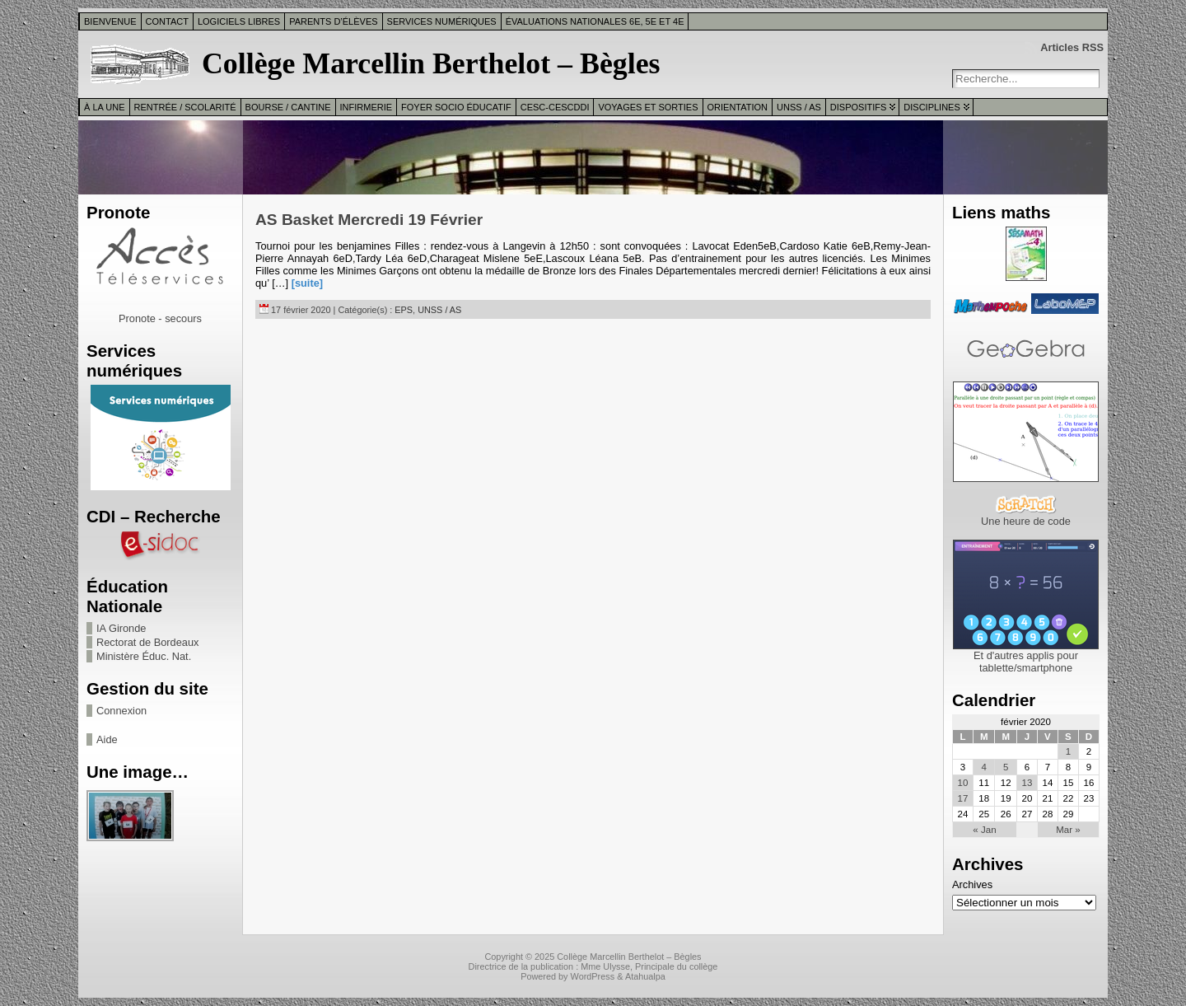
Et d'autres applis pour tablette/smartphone (1026, 661)
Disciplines (932, 107)
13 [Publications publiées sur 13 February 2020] (1026, 783)
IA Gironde (121, 628)
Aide (107, 739)
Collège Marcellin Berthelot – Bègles (431, 63)
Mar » (1068, 830)
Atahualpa (645, 976)
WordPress (593, 976)
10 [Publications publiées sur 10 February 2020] (963, 783)
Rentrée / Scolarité (185, 107)
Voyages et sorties (648, 107)
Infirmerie (366, 107)
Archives (972, 884)
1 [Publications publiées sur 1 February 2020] (1068, 751)
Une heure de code (1026, 521)
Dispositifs (858, 107)
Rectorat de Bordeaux (147, 642)
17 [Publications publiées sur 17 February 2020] (963, 798)
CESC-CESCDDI (555, 107)
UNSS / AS (799, 107)
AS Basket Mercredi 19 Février (369, 219)
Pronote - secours (160, 318)
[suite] (307, 283)
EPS (404, 310)
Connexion (121, 710)
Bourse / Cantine (288, 107)
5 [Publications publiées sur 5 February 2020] (1005, 767)
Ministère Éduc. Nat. (143, 656)
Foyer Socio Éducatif (456, 107)
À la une (104, 107)
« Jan (984, 830)
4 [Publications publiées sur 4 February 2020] (984, 767)
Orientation (737, 107)
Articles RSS (1072, 47)
